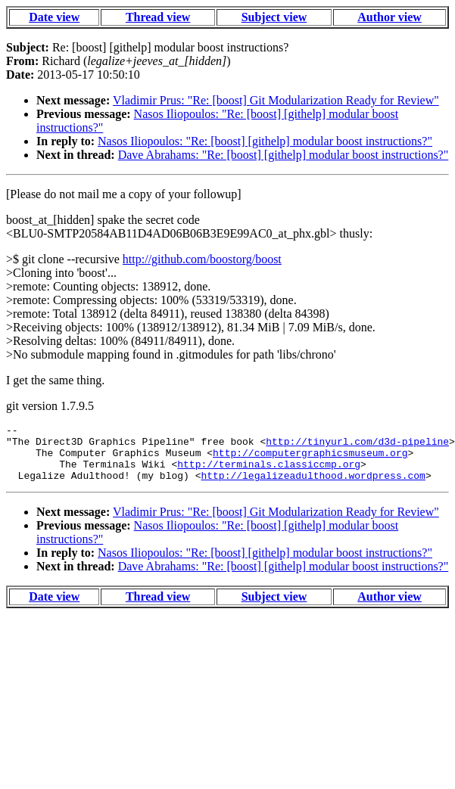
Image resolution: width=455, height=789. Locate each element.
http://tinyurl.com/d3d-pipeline (357, 445)
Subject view (274, 17)
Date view (54, 17)
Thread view (158, 17)
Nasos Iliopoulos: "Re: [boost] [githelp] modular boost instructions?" (265, 141)
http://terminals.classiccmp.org (268, 473)
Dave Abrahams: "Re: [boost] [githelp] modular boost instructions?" (283, 154)
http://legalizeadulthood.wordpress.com (313, 486)
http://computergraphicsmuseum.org (310, 459)
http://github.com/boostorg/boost (202, 259)
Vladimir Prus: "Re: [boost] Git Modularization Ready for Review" (276, 100)
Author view (389, 17)
